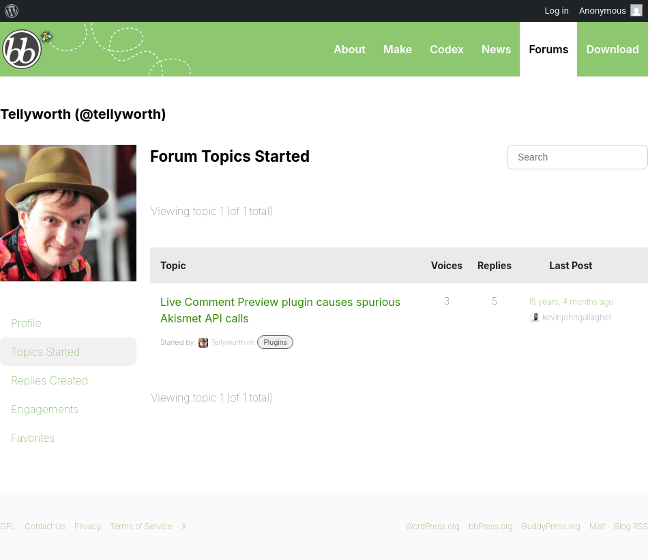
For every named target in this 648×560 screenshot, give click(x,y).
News (497, 49)
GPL (8, 526)
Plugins (274, 342)
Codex (447, 49)
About (350, 49)
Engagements (44, 409)
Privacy (87, 526)
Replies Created (49, 380)
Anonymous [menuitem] (611, 10)
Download (612, 49)
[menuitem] (12, 11)
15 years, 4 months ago (571, 301)
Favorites (33, 438)
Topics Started (45, 352)
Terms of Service (141, 526)
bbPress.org (22, 49)
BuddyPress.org (551, 526)
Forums (548, 49)
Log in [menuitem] (557, 10)
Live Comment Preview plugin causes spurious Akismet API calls (280, 310)
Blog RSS (631, 526)
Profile (26, 323)
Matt (597, 526)
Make (397, 49)
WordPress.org (433, 526)
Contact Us (45, 526)
